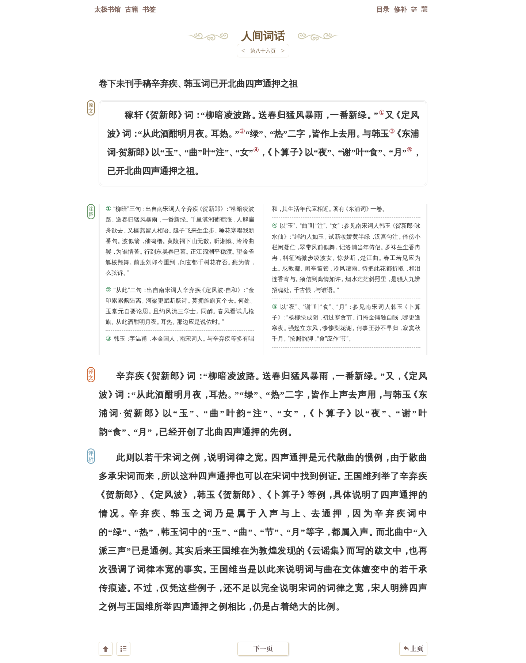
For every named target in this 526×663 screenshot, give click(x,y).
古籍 (131, 9)
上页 (413, 619)
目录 (382, 9)
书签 (149, 9)
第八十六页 (263, 51)
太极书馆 (107, 9)
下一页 (263, 619)
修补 (400, 9)
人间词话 (263, 35)
